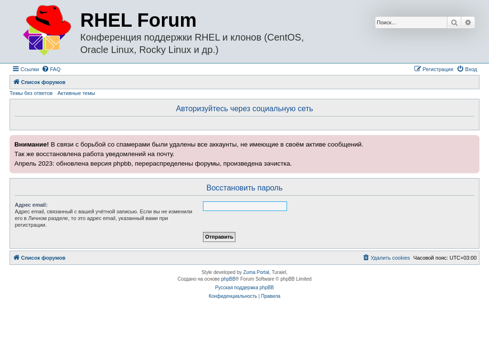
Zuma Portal (256, 272)
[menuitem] (51, 69)
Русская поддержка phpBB (244, 287)
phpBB (228, 279)
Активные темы (76, 93)
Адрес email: (31, 205)
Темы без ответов (31, 93)
